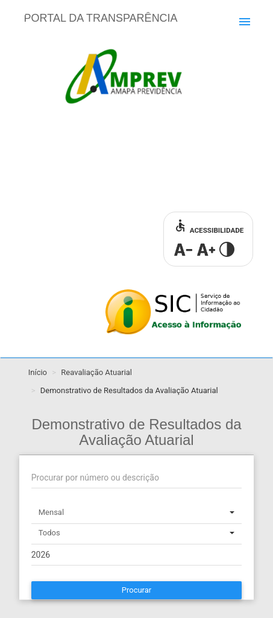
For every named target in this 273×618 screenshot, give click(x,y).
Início (37, 372)
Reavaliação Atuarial (96, 372)
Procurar (137, 589)
